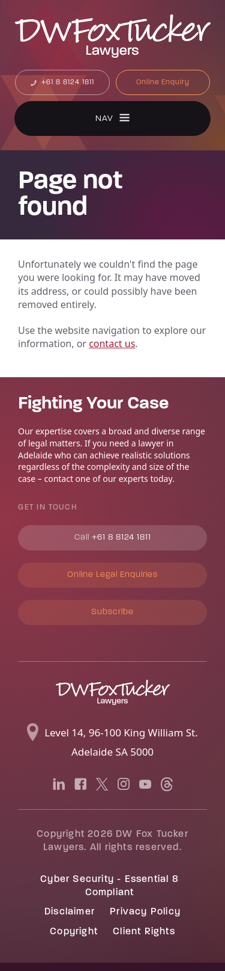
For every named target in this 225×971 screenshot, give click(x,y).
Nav (104, 118)
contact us (112, 343)
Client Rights (144, 932)
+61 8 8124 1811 (66, 82)
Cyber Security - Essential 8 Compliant (109, 886)
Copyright (74, 932)
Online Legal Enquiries (112, 574)
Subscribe (112, 612)
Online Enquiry (163, 82)
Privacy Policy (145, 912)
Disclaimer (69, 912)
